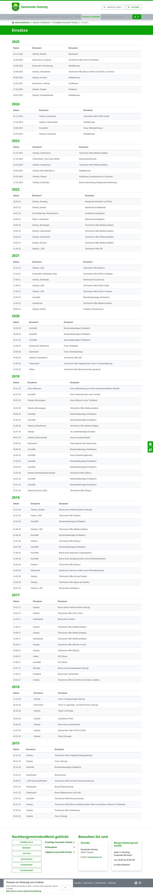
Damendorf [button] (27, 871)
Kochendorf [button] (26, 877)
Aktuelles (33, 16)
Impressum (88, 890)
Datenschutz (100, 890)
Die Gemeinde (19, 16)
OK (66, 887)
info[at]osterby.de (94, 864)
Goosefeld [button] (26, 866)
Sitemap (111, 890)
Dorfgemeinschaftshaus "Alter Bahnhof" (58, 16)
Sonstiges (17, 23)
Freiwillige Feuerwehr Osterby (65, 29)
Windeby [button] (26, 855)
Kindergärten (115, 16)
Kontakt (78, 890)
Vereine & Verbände (98, 16)
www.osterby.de (22, 29)
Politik (83, 16)
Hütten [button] (26, 860)
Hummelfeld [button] (26, 849)
